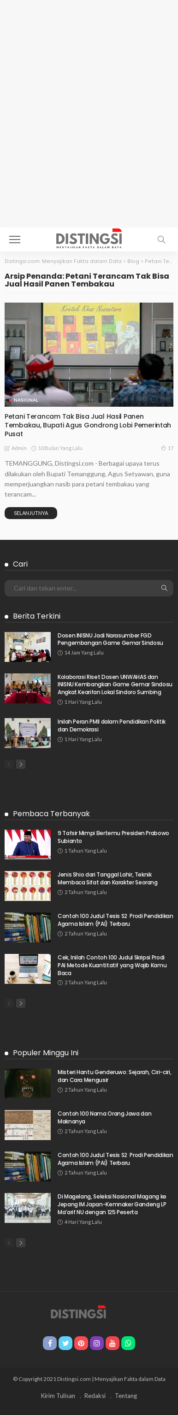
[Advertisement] (89, 134)
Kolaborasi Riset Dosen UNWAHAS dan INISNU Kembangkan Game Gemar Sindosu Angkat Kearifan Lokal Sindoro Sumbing (115, 684)
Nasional (26, 400)
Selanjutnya (31, 513)
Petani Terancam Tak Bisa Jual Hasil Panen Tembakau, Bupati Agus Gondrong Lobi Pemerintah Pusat (88, 425)
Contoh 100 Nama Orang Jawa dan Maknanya (104, 1117)
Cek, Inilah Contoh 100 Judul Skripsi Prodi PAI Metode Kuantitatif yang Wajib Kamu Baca (112, 965)
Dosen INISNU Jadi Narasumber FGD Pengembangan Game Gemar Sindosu (110, 639)
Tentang (126, 1395)
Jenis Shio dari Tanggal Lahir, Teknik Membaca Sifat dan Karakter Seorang (108, 878)
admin (19, 448)
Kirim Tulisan (58, 1395)
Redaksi (95, 1395)
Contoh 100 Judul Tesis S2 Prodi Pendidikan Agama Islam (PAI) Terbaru (115, 920)
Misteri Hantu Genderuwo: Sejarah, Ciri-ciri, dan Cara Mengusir (114, 1076)
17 (167, 447)
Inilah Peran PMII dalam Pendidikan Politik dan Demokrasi (112, 725)
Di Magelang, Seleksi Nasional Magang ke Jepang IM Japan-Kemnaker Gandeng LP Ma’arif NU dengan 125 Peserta (112, 1204)
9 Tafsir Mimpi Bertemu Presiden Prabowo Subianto (113, 837)
